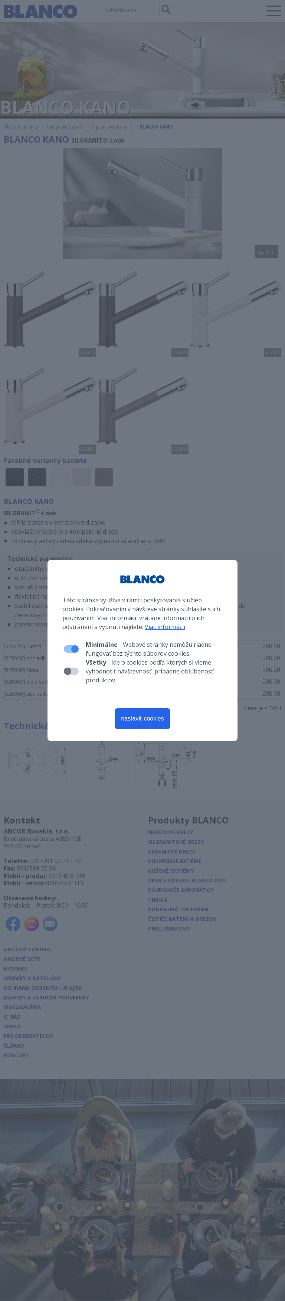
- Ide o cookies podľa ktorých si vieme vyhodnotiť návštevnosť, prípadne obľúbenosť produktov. (149, 671)
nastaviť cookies (142, 718)
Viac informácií (165, 627)
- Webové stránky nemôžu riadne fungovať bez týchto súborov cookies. (149, 649)
